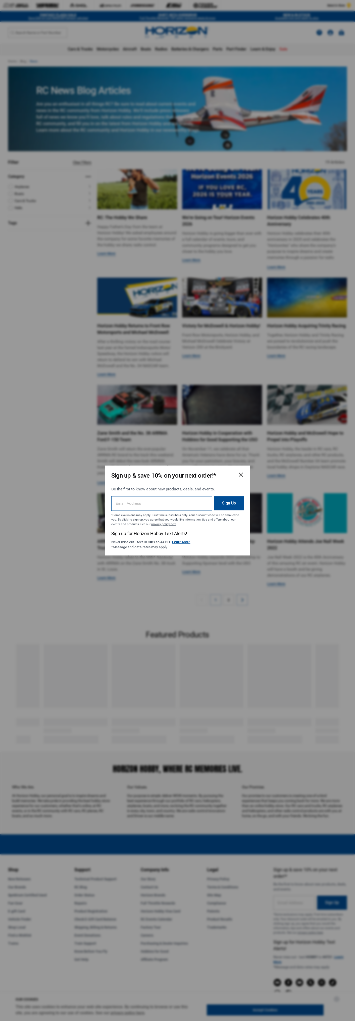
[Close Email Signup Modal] (241, 475)
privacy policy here (163, 524)
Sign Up (229, 503)
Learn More (181, 542)
